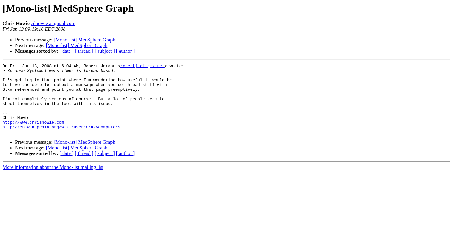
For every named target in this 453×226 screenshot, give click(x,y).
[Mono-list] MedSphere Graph (84, 39)
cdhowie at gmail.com (53, 23)
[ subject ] (105, 51)
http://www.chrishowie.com (33, 134)
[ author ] (125, 51)
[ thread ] (84, 51)
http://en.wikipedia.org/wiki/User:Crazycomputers (61, 140)
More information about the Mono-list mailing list (53, 180)
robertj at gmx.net (142, 66)
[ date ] (66, 51)
